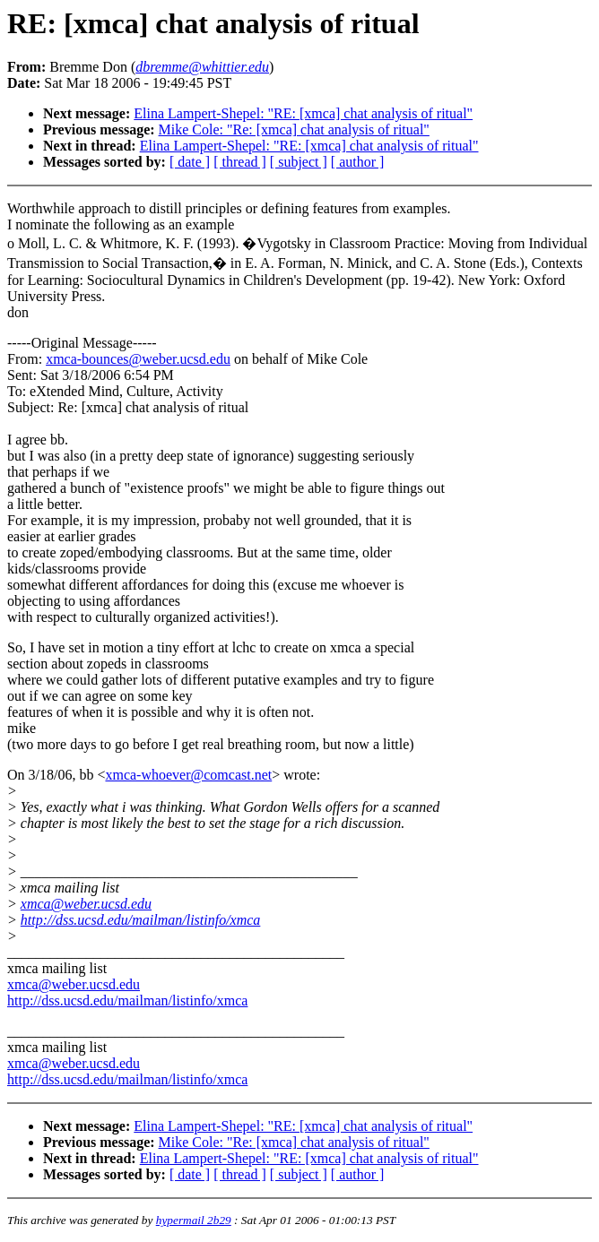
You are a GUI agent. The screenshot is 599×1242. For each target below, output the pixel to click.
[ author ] (358, 161)
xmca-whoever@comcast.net (188, 774)
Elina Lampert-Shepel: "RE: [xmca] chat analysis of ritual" (303, 113)
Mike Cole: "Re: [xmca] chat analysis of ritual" (294, 129)
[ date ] (189, 161)
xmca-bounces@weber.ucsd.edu (138, 359)
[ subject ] (298, 161)
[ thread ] (239, 161)
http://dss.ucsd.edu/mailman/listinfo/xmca (141, 919)
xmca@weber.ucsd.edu (86, 903)
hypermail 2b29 (193, 1220)
